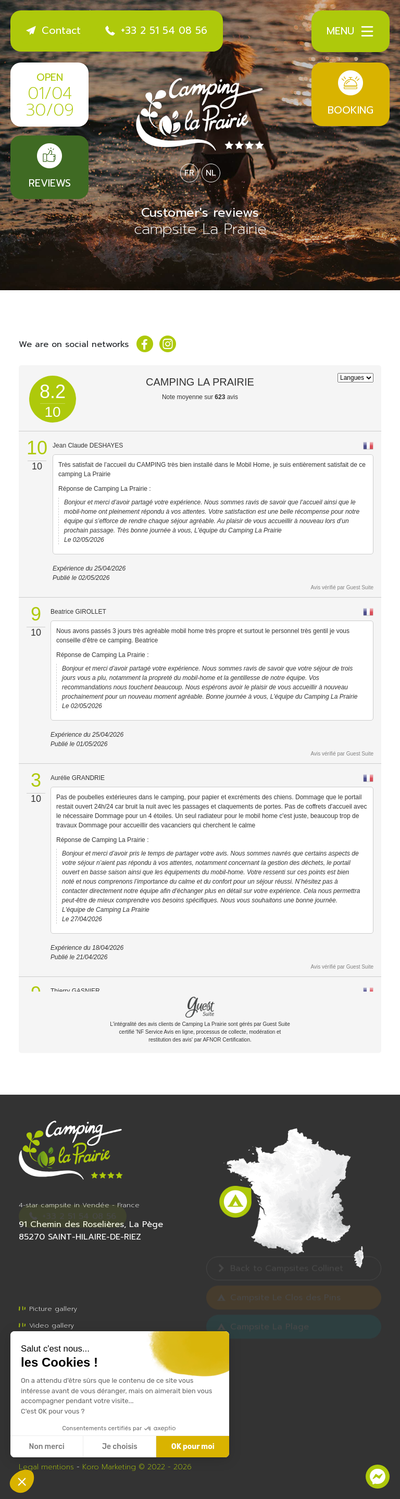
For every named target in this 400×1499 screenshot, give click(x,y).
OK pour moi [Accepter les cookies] (193, 1446)
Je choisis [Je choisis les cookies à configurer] (120, 1446)
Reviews (49, 167)
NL (211, 173)
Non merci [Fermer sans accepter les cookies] (46, 1446)
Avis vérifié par (342, 587)
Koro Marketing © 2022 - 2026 (137, 1466)
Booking (350, 94)
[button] (21, 1481)
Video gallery (46, 1325)
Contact (53, 30)
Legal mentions (46, 1466)
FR (189, 173)
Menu (351, 31)
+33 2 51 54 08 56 (156, 30)
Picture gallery (48, 1309)
